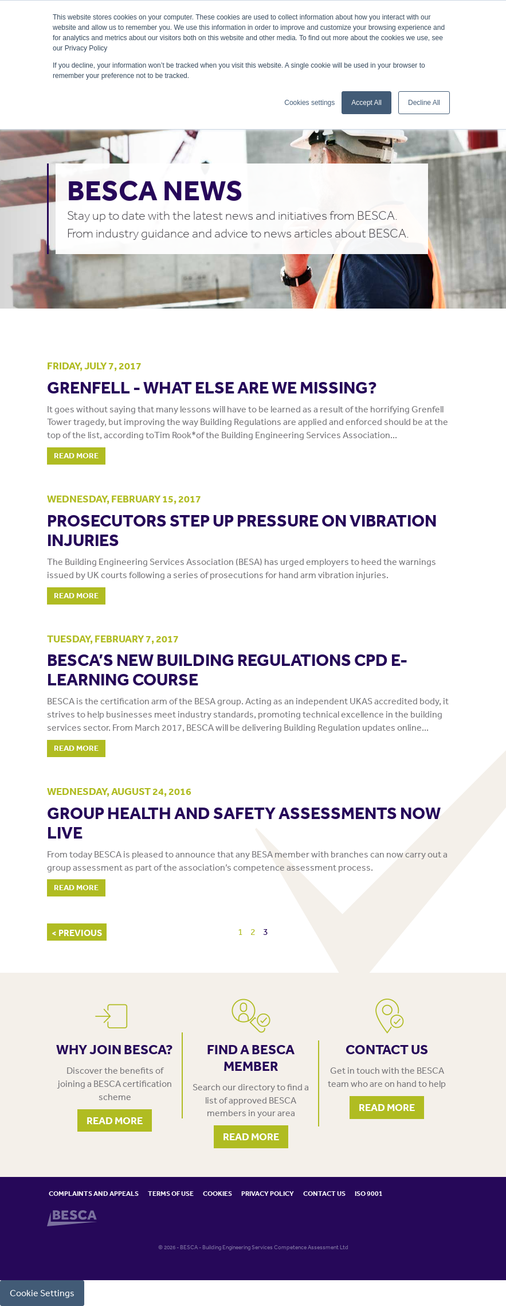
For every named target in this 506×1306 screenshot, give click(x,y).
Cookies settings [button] (309, 103)
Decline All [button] (424, 103)
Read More (76, 455)
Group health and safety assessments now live (244, 822)
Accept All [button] (366, 103)
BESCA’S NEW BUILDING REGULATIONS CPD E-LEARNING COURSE (227, 669)
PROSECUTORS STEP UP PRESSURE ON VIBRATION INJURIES (242, 530)
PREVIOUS (79, 932)
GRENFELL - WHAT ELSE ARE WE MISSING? (212, 387)
